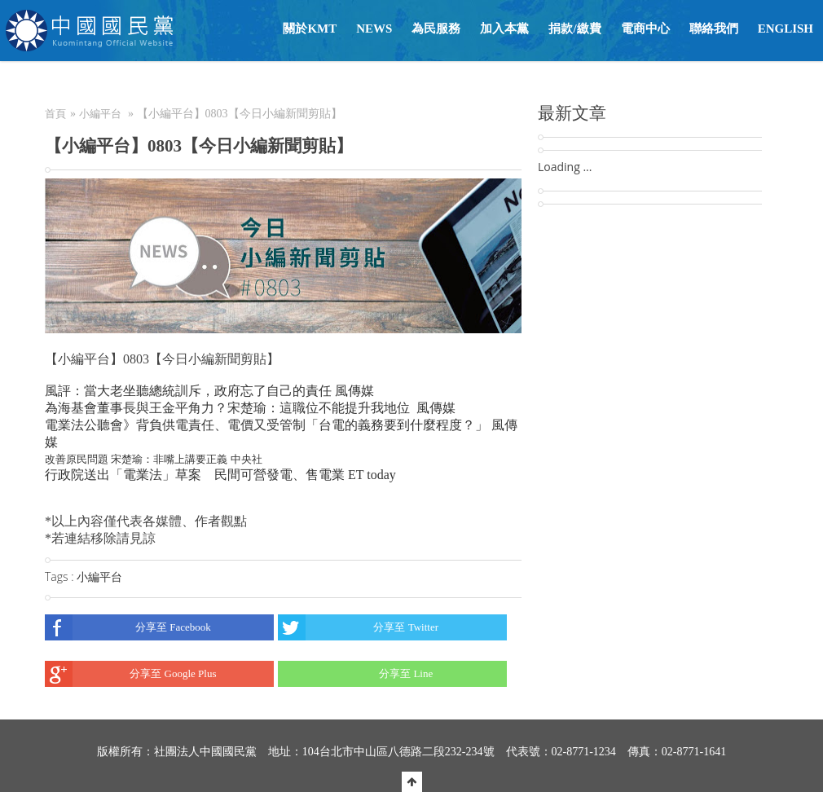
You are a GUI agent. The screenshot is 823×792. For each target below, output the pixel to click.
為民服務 (436, 28)
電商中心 (645, 28)
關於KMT (310, 28)
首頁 (55, 114)
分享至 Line (355, 674)
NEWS (374, 28)
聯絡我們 (713, 28)
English (785, 28)
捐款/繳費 (574, 28)
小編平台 (100, 114)
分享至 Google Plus (130, 674)
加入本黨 (504, 28)
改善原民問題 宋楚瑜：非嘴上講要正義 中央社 (153, 459)
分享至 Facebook (128, 627)
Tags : (61, 576)
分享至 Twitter (358, 627)
